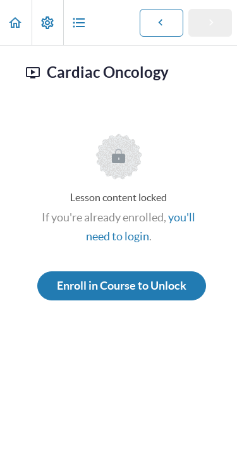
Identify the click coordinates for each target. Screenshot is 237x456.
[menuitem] (47, 22)
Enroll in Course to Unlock (121, 285)
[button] (16, 22)
